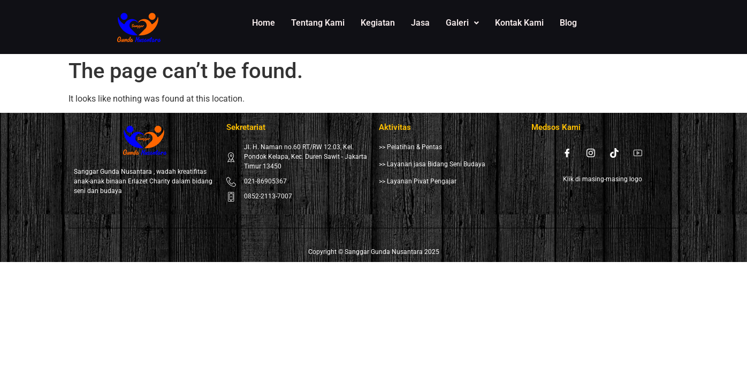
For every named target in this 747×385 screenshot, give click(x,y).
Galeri (462, 23)
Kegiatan (378, 23)
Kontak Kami (519, 23)
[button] (462, 23)
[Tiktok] (614, 153)
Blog (568, 23)
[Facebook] (567, 153)
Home (263, 23)
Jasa (420, 23)
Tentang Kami (318, 23)
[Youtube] (638, 153)
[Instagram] (591, 153)
